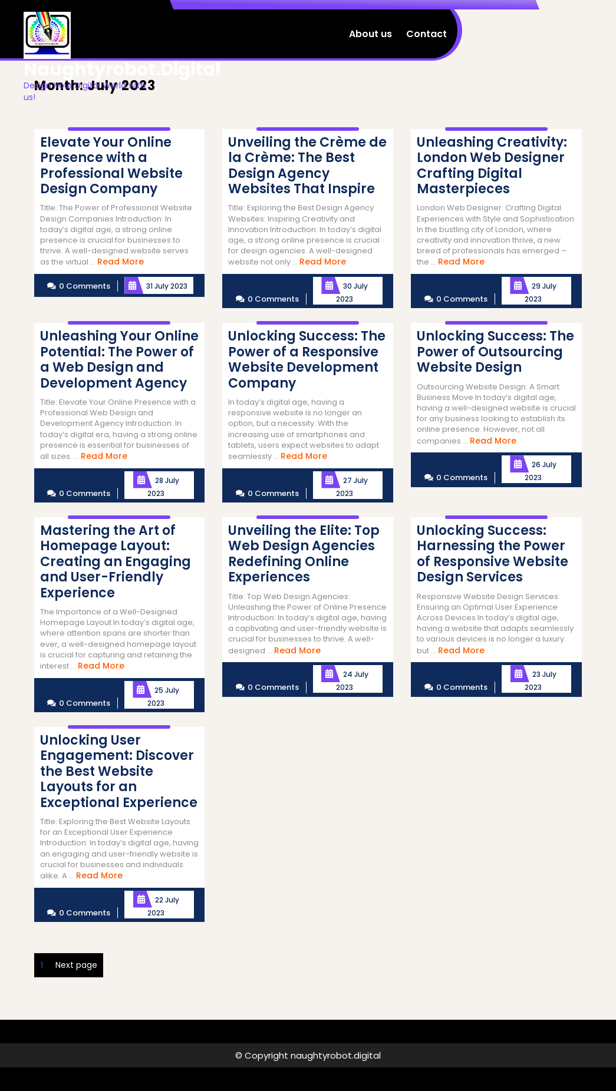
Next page (76, 965)
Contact (426, 34)
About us (370, 34)
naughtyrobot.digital (122, 69)
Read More (120, 261)
